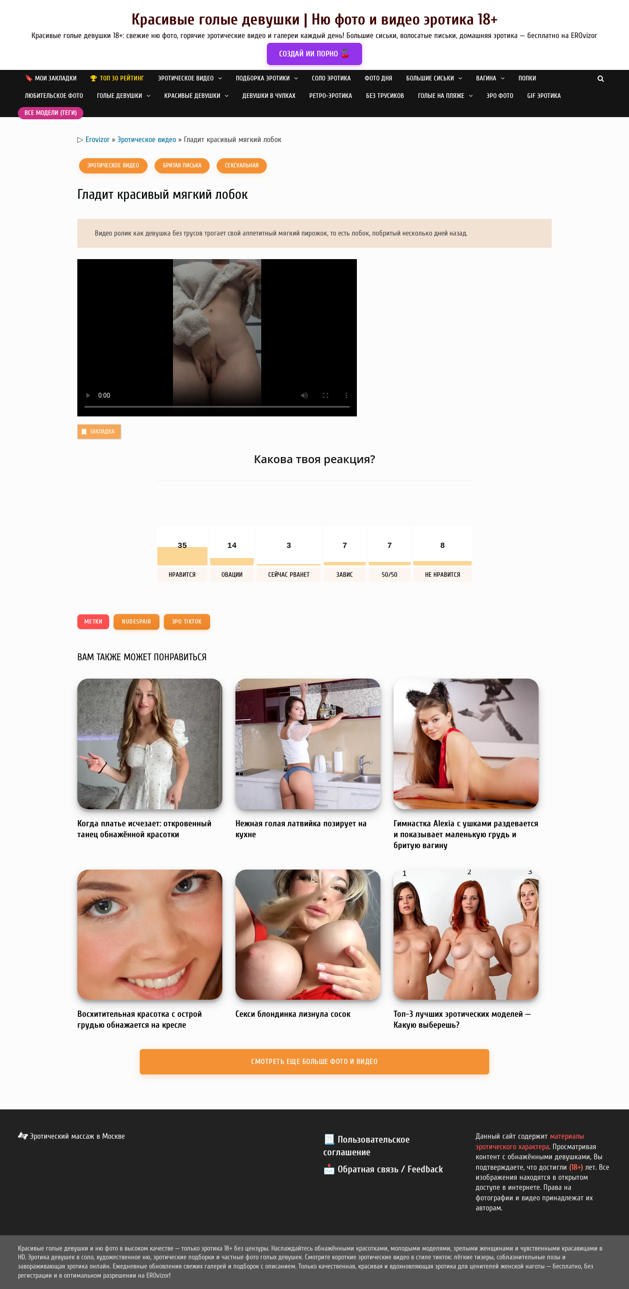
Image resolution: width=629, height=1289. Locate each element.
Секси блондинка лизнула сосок (292, 1014)
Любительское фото (54, 96)
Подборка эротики (263, 78)
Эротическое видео (186, 78)
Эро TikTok (187, 621)
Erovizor (98, 139)
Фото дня (378, 78)
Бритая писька (182, 165)
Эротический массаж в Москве (71, 1136)
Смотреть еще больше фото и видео (314, 1061)
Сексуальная (242, 165)
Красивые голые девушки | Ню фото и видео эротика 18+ (314, 19)
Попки (527, 78)
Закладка (97, 432)
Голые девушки (119, 96)
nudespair (136, 621)
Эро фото (500, 96)
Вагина (486, 78)
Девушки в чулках (268, 96)
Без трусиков (385, 96)
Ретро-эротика (330, 96)
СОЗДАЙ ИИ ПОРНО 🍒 (314, 54)
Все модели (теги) (50, 113)
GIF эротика (544, 96)
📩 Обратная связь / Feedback (383, 1169)
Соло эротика (331, 78)
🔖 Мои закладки (50, 78)
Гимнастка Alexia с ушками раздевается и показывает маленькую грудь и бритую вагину (466, 834)
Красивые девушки (192, 96)
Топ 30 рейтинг (122, 78)
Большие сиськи (430, 78)
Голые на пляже (441, 96)
